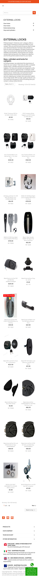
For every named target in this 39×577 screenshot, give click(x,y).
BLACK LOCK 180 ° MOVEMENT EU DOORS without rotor (10, 486)
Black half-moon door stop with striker (11, 402)
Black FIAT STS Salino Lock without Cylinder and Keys (28, 362)
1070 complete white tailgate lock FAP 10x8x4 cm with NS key (28, 115)
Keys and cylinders (9, 30)
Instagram (12, 517)
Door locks (7, 23)
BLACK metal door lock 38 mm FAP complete (28, 485)
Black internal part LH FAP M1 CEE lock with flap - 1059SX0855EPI (28, 445)
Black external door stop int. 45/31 (28, 279)
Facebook (3, 517)
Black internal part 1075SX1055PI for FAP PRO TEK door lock (28, 403)
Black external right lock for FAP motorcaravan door (28, 321)
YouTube (8, 517)
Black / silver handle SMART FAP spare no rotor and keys (28, 238)
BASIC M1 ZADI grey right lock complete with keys (11, 238)
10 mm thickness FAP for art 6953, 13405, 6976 (10, 114)
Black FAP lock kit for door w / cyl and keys (11, 361)
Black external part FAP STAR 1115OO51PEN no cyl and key (11, 321)
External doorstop (9, 28)
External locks (12, 20)
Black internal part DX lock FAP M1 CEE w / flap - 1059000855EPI (11, 445)
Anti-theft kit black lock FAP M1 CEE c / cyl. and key (10, 156)
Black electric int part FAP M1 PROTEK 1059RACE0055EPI (11, 280)
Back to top (30, 510)
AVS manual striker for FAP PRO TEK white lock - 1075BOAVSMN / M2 (11, 197)
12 (9, 505)
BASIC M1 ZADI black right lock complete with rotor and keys (28, 197)
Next (34, 506)
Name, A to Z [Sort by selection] (9, 84)
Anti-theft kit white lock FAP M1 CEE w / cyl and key (28, 156)
